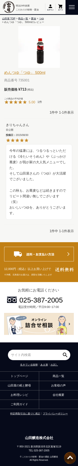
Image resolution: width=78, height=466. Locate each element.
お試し (54, 364)
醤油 (33, 18)
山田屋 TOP (8, 18)
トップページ (19, 376)
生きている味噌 (29, 364)
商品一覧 (23, 18)
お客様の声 (58, 385)
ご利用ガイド (19, 404)
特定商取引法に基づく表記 (25, 413)
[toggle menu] (72, 6)
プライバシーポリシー (55, 413)
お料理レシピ (19, 394)
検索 (66, 353)
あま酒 (44, 364)
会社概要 (58, 394)
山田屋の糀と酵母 (19, 385)
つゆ (41, 18)
